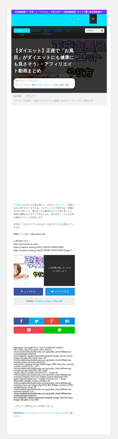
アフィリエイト (24, 85)
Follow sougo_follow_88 (50, 301)
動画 (33, 85)
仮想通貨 (36, 30)
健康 (67, 85)
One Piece (58, 30)
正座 (55, 85)
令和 (68, 30)
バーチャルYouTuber (42, 34)
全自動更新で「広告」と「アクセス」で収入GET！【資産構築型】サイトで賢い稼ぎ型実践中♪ (59, 12)
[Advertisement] (44, 135)
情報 (59, 224)
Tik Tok (47, 30)
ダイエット (35, 80)
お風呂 (61, 85)
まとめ (39, 85)
